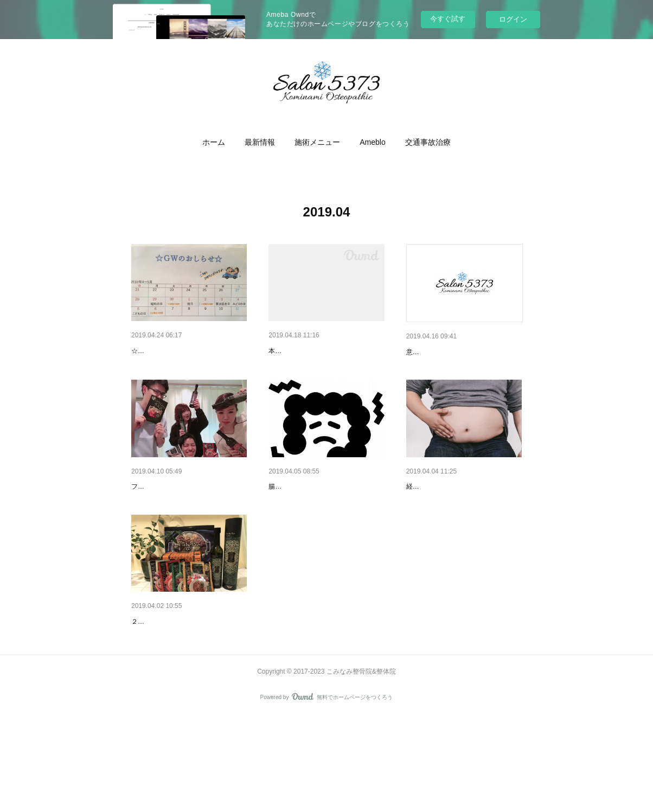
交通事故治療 (428, 142)
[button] (213, 142)
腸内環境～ (150, 677)
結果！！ (146, 514)
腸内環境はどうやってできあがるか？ (323, 531)
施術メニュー (317, 142)
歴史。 (417, 352)
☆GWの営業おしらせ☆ (166, 367)
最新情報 (260, 142)
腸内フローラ (291, 514)
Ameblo (372, 142)
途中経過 (421, 514)
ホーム (213, 142)
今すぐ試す (447, 19)
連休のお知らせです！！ (173, 351)
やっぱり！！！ (295, 351)
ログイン (513, 19)
